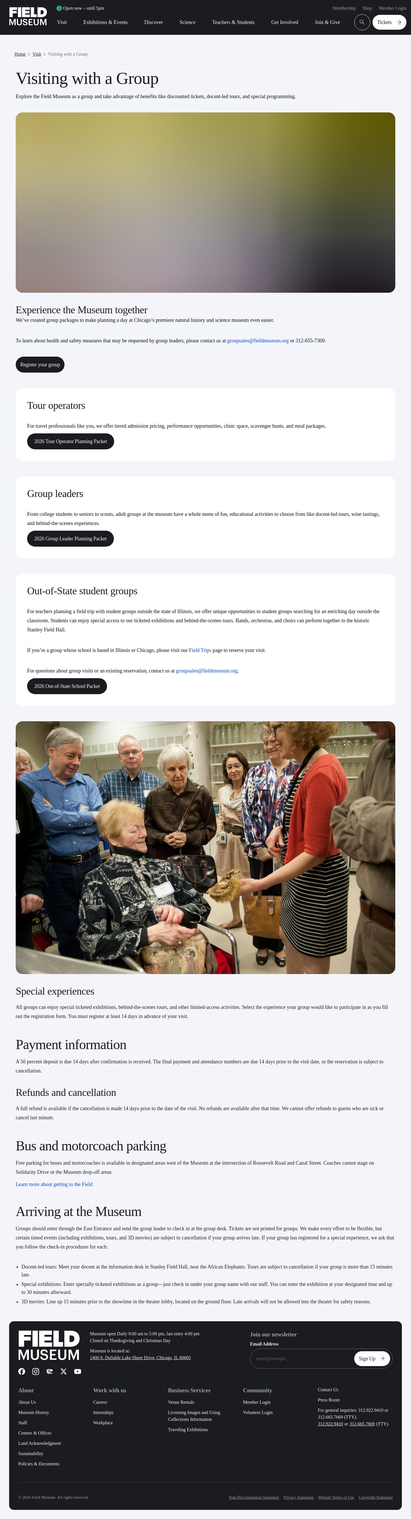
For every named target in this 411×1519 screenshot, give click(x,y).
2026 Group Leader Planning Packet (70, 539)
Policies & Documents (38, 1463)
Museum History (33, 1412)
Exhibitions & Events (105, 22)
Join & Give (327, 22)
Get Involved (284, 22)
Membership (344, 8)
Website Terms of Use (336, 1497)
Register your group (40, 364)
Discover (153, 22)
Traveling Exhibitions (188, 1429)
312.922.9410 (330, 1423)
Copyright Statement (376, 1497)
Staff (22, 1422)
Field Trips (200, 650)
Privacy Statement (299, 1497)
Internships (103, 1412)
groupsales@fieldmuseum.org (258, 341)
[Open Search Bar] (362, 22)
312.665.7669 (362, 1423)
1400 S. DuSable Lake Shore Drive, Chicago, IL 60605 (140, 1357)
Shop (367, 8)
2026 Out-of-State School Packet (67, 686)
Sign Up (373, 1359)
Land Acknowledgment (39, 1443)
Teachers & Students (233, 22)
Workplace (103, 1422)
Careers (100, 1402)
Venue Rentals (181, 1402)
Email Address (264, 1344)
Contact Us (328, 1389)
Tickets (390, 22)
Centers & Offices (34, 1433)
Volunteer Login (258, 1412)
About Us (27, 1402)
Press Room (329, 1399)
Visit (62, 22)
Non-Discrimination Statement (254, 1497)
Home (20, 54)
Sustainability (30, 1453)
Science (188, 22)
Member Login (392, 8)
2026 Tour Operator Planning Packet (70, 441)
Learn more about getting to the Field (54, 1184)
